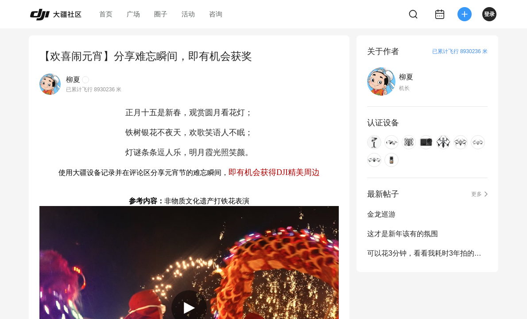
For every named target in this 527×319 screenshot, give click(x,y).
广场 (133, 14)
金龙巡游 (381, 214)
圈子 (160, 14)
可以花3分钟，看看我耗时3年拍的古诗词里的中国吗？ (427, 253)
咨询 (215, 14)
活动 (188, 14)
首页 (105, 14)
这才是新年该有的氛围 (402, 233)
